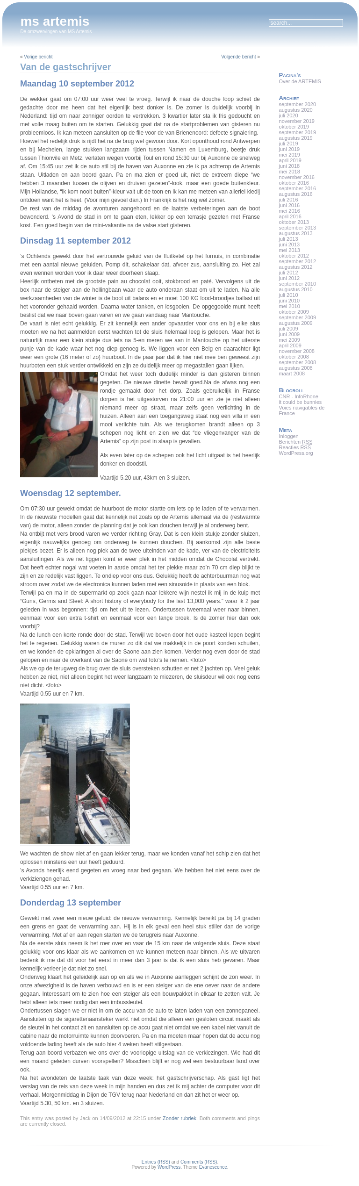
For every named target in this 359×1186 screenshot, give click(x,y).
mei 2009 (289, 340)
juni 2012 (289, 278)
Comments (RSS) (198, 1161)
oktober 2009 (294, 312)
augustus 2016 (296, 194)
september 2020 (297, 104)
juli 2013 (288, 239)
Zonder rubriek (179, 1118)
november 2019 (297, 121)
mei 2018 (289, 171)
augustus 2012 (296, 267)
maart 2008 (292, 373)
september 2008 (297, 362)
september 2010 (297, 284)
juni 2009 (289, 334)
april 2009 (290, 345)
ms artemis (54, 21)
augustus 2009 (296, 323)
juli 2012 (288, 272)
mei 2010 (289, 306)
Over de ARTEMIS (300, 81)
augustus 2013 (296, 233)
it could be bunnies (300, 402)
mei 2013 (289, 250)
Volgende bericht (238, 56)
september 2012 (297, 261)
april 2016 (290, 216)
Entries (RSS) (156, 1161)
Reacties (295, 447)
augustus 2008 (296, 368)
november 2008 (297, 351)
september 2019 (297, 132)
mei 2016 (289, 211)
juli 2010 (288, 295)
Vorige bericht (38, 56)
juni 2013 (289, 244)
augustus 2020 (296, 110)
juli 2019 (288, 143)
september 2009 (297, 317)
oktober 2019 (294, 126)
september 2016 (297, 188)
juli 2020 (288, 115)
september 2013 (297, 227)
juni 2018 (289, 166)
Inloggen (289, 436)
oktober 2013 (294, 222)
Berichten (296, 442)
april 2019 (290, 160)
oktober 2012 (294, 256)
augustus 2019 (296, 138)
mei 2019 (289, 155)
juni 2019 (289, 149)
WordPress (169, 1167)
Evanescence (213, 1167)
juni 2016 (289, 205)
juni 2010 (289, 300)
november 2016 (297, 177)
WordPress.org (296, 453)
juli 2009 (288, 328)
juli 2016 (288, 199)
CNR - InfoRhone (298, 396)
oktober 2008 (294, 356)
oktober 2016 (294, 183)
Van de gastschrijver (65, 67)
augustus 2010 (296, 289)
